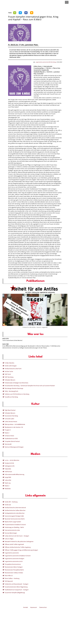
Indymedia (8, 469)
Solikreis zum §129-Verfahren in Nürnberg (17, 394)
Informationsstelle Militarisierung (14, 474)
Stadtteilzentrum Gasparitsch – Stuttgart (17, 590)
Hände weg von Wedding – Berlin (14, 527)
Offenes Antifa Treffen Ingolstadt (14, 544)
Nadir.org (7, 483)
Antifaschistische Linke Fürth (13, 368)
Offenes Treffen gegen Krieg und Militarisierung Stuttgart (21, 550)
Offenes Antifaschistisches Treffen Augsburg (18, 547)
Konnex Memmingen (11, 533)
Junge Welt (8, 477)
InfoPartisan (8, 471)
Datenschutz (43, 607)
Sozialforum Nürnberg (11, 397)
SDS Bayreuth (9, 581)
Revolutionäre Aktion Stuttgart (14, 567)
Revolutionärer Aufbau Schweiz (14, 573)
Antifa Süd (8, 505)
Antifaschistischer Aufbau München (15, 510)
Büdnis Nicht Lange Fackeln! (13, 522)
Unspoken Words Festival (12, 441)
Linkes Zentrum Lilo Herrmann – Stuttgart (17, 536)
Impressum (33, 607)
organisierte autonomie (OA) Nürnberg (46, 62)
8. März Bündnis (9, 363)
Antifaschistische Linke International (15, 507)
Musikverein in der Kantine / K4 (14, 427)
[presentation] (4, 306)
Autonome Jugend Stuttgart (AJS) (14, 516)
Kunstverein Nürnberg (11, 416)
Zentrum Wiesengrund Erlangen (14, 447)
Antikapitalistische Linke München (15, 513)
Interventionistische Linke (12, 530)
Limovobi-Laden (9, 419)
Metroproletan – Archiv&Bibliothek (15, 424)
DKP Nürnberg (9, 377)
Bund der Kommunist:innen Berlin (15, 519)
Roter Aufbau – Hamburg (12, 578)
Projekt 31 (8, 430)
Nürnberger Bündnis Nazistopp (14, 388)
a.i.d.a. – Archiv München (12, 460)
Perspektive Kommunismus (13, 564)
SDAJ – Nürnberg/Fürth (11, 391)
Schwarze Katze (9, 436)
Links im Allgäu (9, 539)
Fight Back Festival (10, 410)
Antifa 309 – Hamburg (11, 502)
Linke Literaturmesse (11, 421)
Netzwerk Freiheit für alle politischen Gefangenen (19, 541)
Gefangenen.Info (10, 466)
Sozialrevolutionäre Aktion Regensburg (16, 587)
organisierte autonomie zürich (14, 561)
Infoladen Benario (10, 380)
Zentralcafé (8, 444)
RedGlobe (8, 488)
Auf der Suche (9, 371)
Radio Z (7, 433)
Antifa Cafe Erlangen (11, 366)
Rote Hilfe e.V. (9, 575)
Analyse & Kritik (9, 463)
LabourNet (8, 480)
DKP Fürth (8, 374)
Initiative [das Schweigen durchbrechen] (16, 383)
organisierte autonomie (12, 553)
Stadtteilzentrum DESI (11, 438)
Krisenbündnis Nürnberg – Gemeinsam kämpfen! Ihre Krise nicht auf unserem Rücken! (30, 385)
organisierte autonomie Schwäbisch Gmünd (17, 556)
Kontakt (25, 607)
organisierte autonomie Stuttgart (14, 558)
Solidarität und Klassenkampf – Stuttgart (16, 584)
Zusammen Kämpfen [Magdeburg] (15, 592)
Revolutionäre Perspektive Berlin (14, 570)
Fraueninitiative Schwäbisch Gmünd (15, 524)
